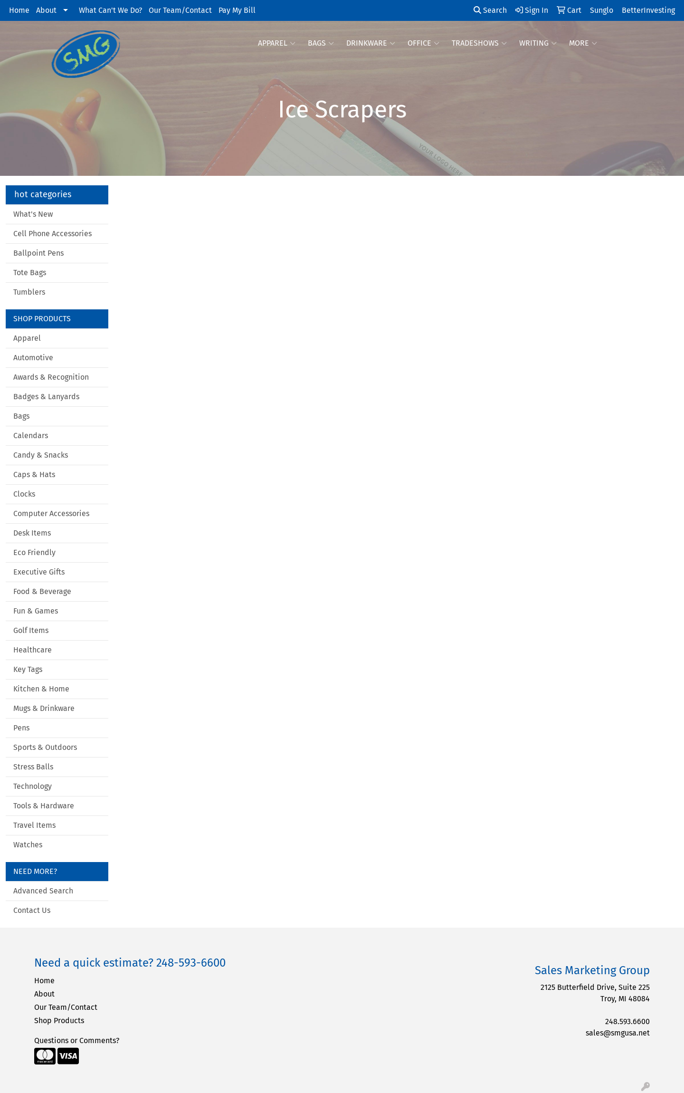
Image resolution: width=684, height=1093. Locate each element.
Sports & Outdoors (45, 747)
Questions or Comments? (76, 1040)
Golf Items (30, 630)
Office (423, 43)
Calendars (30, 435)
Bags (321, 43)
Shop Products (59, 1020)
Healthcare (32, 649)
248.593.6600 (627, 1021)
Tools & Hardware (43, 805)
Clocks (24, 494)
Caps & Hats (34, 474)
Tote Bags (29, 272)
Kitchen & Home (41, 688)
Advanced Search (43, 890)
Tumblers (29, 292)
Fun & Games (35, 610)
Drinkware (370, 43)
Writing (538, 43)
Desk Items (32, 532)
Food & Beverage (42, 591)
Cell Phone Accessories (52, 233)
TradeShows (479, 43)
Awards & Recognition (51, 377)
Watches (27, 844)
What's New (33, 214)
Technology (32, 786)
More (583, 43)
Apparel (276, 43)
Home (19, 10)
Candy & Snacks (40, 455)
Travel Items (34, 825)
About (46, 10)
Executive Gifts (39, 571)
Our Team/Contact (180, 10)
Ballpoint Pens (38, 253)
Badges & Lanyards (46, 396)
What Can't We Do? (110, 10)
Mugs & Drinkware (44, 708)
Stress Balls (33, 766)
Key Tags (27, 669)
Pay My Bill (237, 10)
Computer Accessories (51, 513)
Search (490, 10)
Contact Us (31, 910)
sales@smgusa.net (618, 1032)
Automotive (33, 357)
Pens (21, 727)
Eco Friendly (34, 552)
